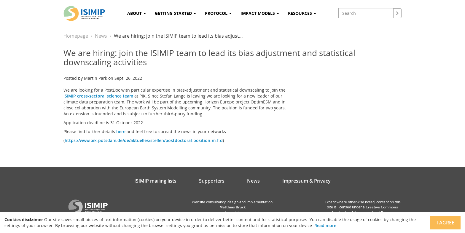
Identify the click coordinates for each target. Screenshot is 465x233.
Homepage (75, 36)
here (120, 131)
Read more (325, 225)
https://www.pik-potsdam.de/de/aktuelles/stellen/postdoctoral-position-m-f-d (144, 140)
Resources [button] (302, 13)
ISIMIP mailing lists (155, 181)
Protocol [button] (218, 13)
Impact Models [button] (260, 13)
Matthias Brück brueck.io (232, 210)
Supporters (211, 181)
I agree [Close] (445, 222)
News (101, 36)
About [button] (136, 13)
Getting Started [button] (175, 13)
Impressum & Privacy (306, 181)
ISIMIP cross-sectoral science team (98, 96)
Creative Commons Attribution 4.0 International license (365, 210)
